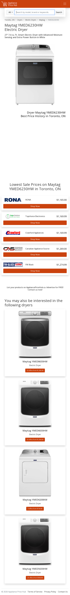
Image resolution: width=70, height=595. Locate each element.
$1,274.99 (62, 264)
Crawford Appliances (34, 233)
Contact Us (63, 591)
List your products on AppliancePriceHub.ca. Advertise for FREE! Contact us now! (35, 288)
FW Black (29, 265)
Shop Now (35, 206)
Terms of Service (35, 591)
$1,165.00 (62, 199)
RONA (28, 200)
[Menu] (65, 3)
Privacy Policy (50, 591)
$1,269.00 (62, 248)
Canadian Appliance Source (37, 249)
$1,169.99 (62, 216)
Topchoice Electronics (35, 216)
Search (59, 12)
